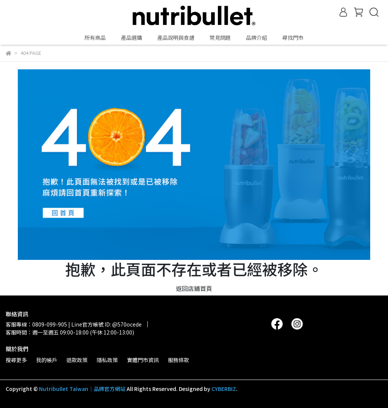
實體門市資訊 (143, 360)
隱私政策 (107, 360)
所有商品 (95, 37)
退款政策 (77, 360)
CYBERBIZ (223, 388)
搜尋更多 (16, 360)
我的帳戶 (46, 360)
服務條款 (178, 360)
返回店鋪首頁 (194, 288)
